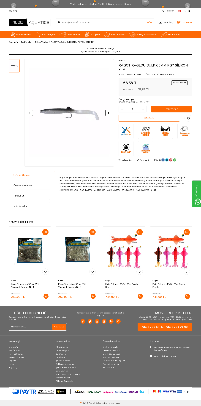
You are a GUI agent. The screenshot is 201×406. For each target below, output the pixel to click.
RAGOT (122, 60)
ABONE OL (58, 326)
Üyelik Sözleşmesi (111, 354)
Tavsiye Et (143, 163)
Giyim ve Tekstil (63, 377)
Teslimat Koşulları (111, 347)
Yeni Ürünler (14, 350)
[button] (30, 113)
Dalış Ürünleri (62, 371)
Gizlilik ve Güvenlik (111, 350)
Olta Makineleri (21, 34)
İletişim (12, 364)
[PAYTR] (100, 391)
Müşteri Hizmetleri (17, 357)
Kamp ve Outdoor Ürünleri (68, 374)
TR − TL (185, 11)
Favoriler (168, 11)
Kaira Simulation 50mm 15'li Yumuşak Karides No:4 (25, 286)
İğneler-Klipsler (114, 34)
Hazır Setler (170, 34)
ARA (143, 22)
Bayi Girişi (13, 11)
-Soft (83, 403)
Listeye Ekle (126, 163)
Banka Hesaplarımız (112, 364)
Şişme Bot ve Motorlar (66, 367)
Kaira (13, 280)
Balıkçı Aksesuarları (142, 34)
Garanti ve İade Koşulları (114, 360)
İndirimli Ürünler (16, 354)
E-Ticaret (91, 403)
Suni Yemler (70, 34)
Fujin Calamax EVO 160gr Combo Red (122, 286)
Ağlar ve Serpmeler (64, 381)
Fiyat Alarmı (178, 83)
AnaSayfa (13, 347)
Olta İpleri (92, 34)
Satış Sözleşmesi (111, 357)
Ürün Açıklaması (22, 175)
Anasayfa (13, 42)
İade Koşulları (20, 206)
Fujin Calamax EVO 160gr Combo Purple (169, 286)
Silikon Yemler (41, 42)
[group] (69, 112)
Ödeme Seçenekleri (23, 185)
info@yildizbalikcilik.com (165, 356)
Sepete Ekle (172, 110)
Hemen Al (149, 120)
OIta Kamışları (45, 34)
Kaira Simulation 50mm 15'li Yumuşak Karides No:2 (72, 286)
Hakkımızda (108, 367)
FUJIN (108, 280)
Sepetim (12, 360)
